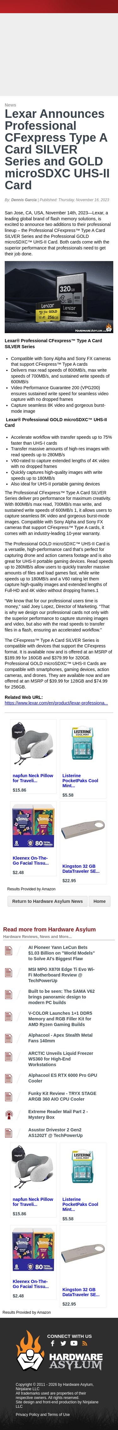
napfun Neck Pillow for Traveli (33, 778)
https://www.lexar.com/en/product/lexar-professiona (56, 702)
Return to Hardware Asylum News (47, 901)
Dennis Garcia (24, 200)
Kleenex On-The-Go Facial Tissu (31, 861)
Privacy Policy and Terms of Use (43, 1414)
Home (99, 901)
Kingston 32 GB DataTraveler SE (81, 869)
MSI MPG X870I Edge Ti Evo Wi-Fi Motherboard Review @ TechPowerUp (61, 975)
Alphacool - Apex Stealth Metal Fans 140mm (60, 1038)
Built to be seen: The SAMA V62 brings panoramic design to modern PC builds (61, 997)
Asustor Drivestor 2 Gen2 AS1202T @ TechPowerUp (55, 1132)
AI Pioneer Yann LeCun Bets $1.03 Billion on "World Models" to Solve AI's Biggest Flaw (61, 953)
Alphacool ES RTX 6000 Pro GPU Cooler (62, 1078)
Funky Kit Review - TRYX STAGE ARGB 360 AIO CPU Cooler (62, 1096)
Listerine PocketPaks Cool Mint (80, 780)
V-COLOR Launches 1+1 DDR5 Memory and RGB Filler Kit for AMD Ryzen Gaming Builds (60, 1019)
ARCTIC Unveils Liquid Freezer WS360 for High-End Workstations (60, 1059)
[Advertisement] (60, 54)
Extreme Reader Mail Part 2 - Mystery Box (58, 1114)
